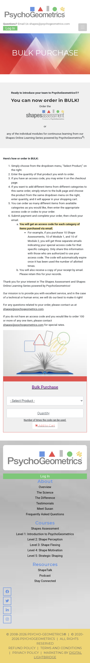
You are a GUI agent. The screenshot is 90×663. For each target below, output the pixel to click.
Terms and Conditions (61, 648)
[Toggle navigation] (82, 27)
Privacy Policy (25, 653)
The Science (45, 492)
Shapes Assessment (45, 528)
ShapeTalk (45, 570)
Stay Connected (45, 581)
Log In (10, 28)
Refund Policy (21, 648)
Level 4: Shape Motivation (45, 550)
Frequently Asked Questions (45, 514)
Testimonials (45, 503)
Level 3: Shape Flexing (45, 545)
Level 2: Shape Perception (45, 539)
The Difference (45, 498)
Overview (45, 487)
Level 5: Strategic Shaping (45, 556)
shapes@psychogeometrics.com (49, 23)
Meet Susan (45, 509)
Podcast (45, 575)
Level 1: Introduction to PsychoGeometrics (45, 534)
